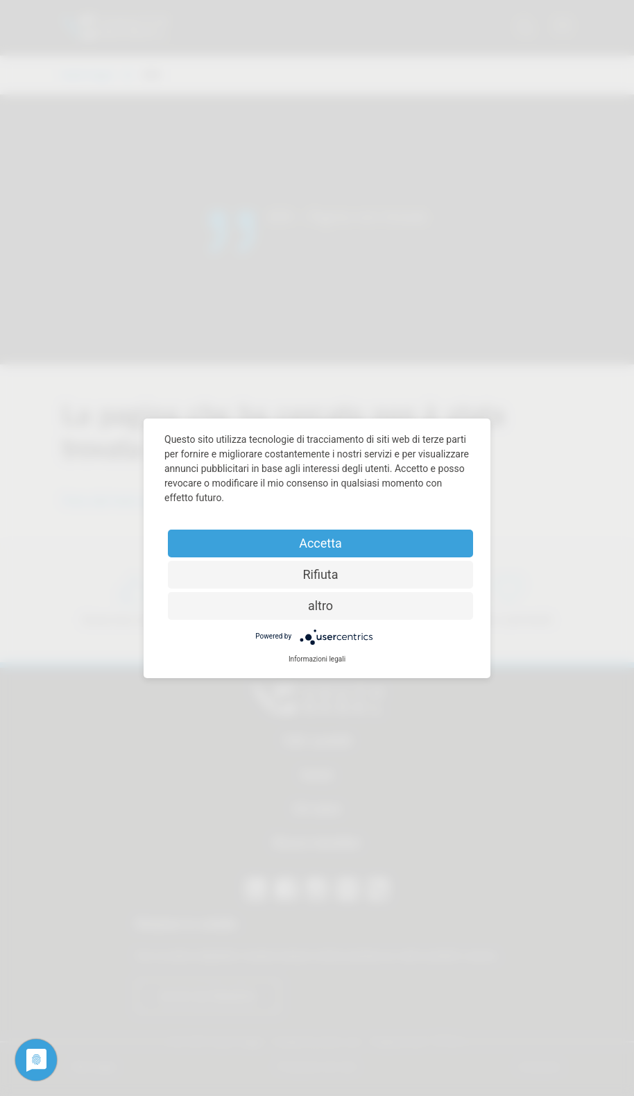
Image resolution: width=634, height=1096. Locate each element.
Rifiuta (320, 574)
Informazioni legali (317, 659)
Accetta (320, 543)
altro (320, 605)
